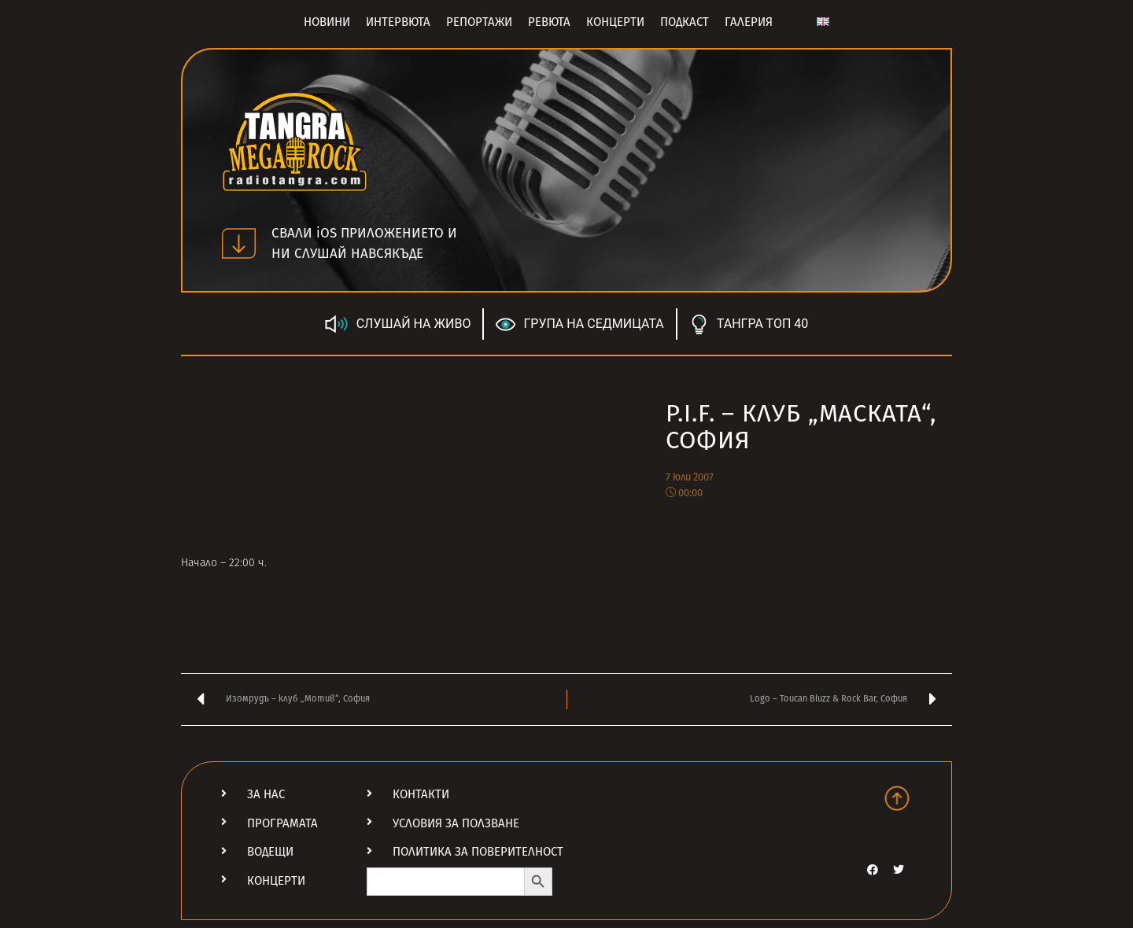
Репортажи (479, 22)
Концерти (615, 22)
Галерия (749, 22)
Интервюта (398, 22)
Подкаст (684, 22)
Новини (327, 22)
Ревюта (549, 22)
